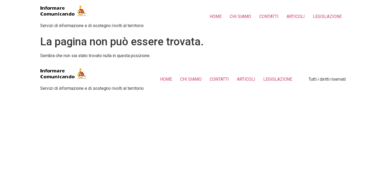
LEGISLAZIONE (327, 16)
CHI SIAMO (240, 16)
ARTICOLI (296, 16)
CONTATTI (269, 16)
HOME (216, 16)
